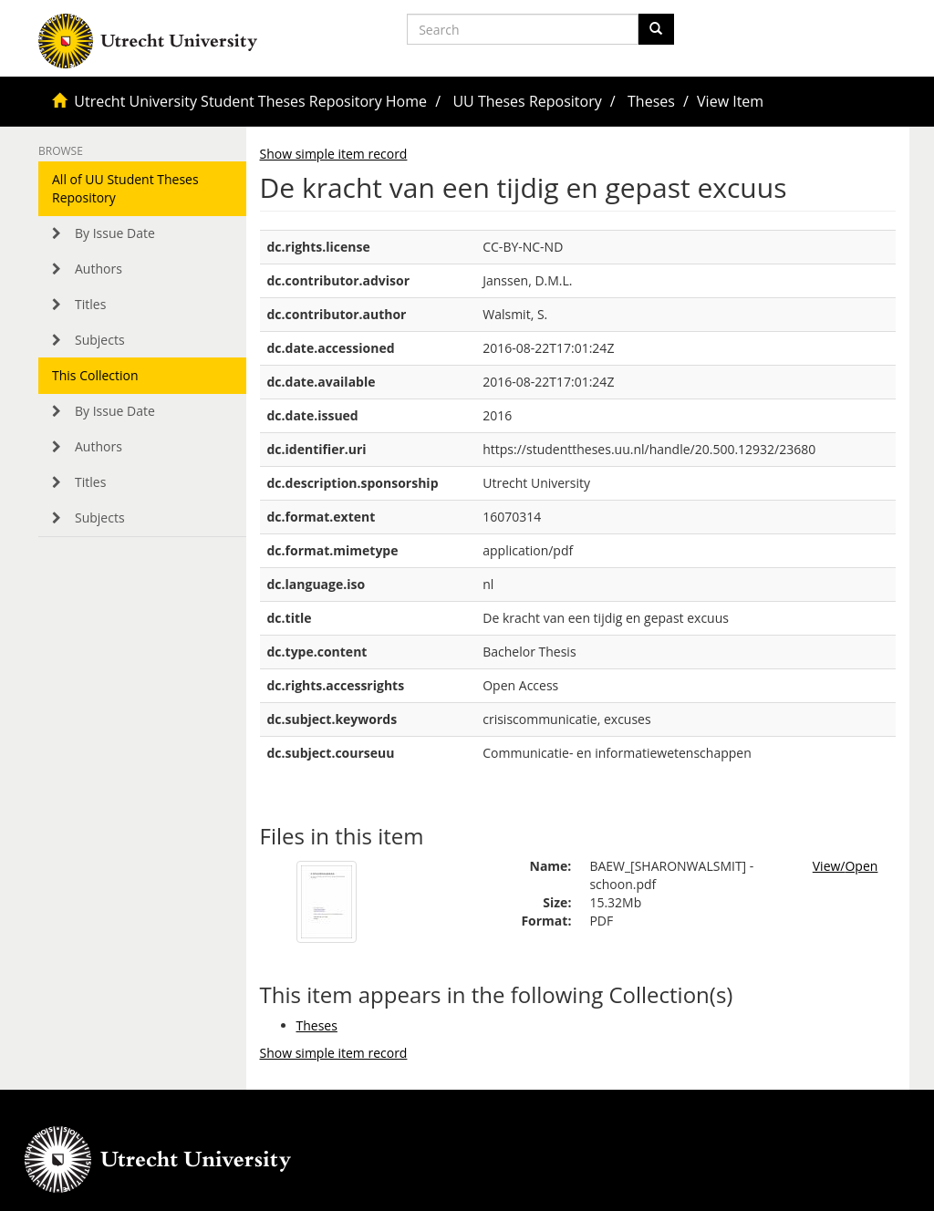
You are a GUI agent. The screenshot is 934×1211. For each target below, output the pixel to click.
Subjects (100, 339)
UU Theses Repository (526, 101)
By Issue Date (115, 233)
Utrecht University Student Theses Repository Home (250, 101)
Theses (651, 101)
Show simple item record (334, 153)
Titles (90, 304)
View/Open (845, 866)
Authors (98, 268)
